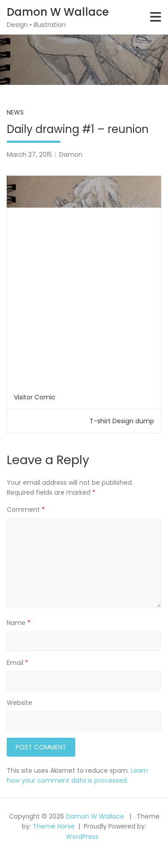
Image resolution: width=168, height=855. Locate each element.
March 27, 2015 (29, 154)
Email (17, 662)
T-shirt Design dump (122, 420)
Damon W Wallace (58, 11)
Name (18, 622)
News (15, 112)
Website (19, 702)
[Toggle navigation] (155, 17)
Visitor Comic (35, 397)
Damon (70, 154)
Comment (26, 509)
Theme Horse (54, 826)
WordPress (82, 836)
